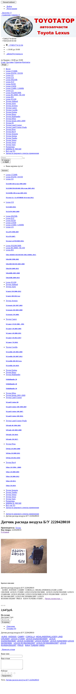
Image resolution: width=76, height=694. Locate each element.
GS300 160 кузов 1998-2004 (16, 184)
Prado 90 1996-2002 (13, 425)
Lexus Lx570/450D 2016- (15, 241)
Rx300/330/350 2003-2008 (15, 264)
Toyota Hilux (11, 119)
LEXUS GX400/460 (25, 641)
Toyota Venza (11, 140)
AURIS (4, 637)
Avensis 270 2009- (12, 314)
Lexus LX (10, 90)
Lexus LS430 (11, 86)
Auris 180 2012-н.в (13, 296)
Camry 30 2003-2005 (13, 329)
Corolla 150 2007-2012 (14, 356)
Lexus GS (10, 75)
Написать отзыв (8, 649)
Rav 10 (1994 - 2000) (13, 467)
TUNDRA (34, 645)
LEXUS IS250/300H (58, 641)
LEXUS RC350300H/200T (47, 643)
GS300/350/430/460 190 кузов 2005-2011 (20, 188)
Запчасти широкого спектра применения (22, 153)
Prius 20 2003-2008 (13, 449)
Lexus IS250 (11, 84)
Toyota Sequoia (12, 134)
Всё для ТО (10, 151)
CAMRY (21, 637)
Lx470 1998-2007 (12, 232)
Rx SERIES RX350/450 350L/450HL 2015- (21, 255)
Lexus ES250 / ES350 (14, 73)
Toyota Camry (11, 108)
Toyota (18, 528)
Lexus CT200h (11, 71)
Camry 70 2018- (12, 342)
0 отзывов (5, 532)
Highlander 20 (11, 379)
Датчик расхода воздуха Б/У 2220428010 (22, 682)
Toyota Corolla (11, 110)
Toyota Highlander (13, 116)
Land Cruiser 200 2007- (14, 411)
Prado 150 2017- (12, 439)
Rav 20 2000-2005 (12, 472)
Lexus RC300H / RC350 (15, 95)
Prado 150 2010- (12, 434)
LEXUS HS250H (42, 641)
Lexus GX (10, 77)
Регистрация (11, 9)
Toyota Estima (11, 112)
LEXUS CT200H (18, 639)
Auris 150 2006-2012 (13, 291)
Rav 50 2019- (11, 485)
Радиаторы (10, 147)
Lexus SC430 (11, 99)
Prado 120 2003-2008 (14, 430)
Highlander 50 (11, 388)
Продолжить (6, 677)
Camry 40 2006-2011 (13, 333)
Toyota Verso (11, 142)
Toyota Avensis (12, 106)
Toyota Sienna (11, 136)
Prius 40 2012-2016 (13, 458)
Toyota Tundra (11, 138)
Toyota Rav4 (11, 132)
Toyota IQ (10, 123)
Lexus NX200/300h (13, 93)
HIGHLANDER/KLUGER (46, 637)
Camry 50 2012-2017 (13, 338)
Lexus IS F (10, 82)
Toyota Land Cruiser (14, 125)
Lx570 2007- (11, 236)
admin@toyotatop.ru (14, 54)
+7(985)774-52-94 (14, 45)
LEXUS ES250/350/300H (36, 639)
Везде (8, 69)
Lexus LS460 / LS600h (15, 88)
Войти (9, 6)
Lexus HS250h (11, 80)
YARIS (42, 645)
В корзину (5, 622)
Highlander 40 (11, 384)
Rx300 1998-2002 (12, 259)
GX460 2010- (11, 207)
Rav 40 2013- (11, 481)
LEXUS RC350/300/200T (24, 643)
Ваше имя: (5, 654)
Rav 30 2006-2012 (12, 476)
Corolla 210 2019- (12, 365)
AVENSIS (12, 637)
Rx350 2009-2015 (12, 268)
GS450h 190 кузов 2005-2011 (16, 193)
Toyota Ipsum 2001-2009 (15, 121)
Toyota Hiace (11, 114)
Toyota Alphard (12, 101)
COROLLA (30, 637)
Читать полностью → (54, 599)
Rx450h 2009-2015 (13, 278)
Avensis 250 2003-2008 (14, 310)
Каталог (5, 170)
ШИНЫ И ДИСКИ (13, 149)
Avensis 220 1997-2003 (14, 305)
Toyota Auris (11, 103)
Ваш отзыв (5, 658)
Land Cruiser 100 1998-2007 (16, 407)
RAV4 (27, 645)
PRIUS (20, 645)
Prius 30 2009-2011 (13, 453)
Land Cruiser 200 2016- (14, 416)
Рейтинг (4, 673)
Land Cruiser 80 (12, 402)
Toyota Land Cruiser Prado (16, 127)
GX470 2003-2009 (12, 211)
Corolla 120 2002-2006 (14, 352)
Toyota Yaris (11, 145)
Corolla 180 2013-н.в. (14, 361)
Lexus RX (10, 97)
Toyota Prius (11, 129)
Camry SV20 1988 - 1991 (15, 324)
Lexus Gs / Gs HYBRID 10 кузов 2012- (20, 197)
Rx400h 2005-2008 (13, 273)
